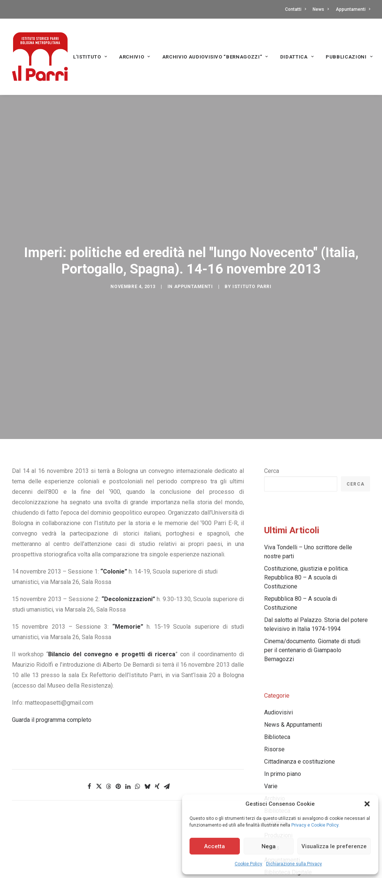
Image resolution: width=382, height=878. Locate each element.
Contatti (295, 9)
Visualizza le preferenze (334, 846)
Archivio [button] (134, 57)
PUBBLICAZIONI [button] (349, 57)
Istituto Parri (251, 254)
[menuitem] (297, 9)
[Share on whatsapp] (137, 721)
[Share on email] (166, 721)
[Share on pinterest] (118, 721)
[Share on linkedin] (127, 721)
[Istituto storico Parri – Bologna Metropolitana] (40, 57)
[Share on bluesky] (147, 721)
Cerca (271, 406)
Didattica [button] (297, 57)
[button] (367, 804)
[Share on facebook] (89, 721)
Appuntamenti (353, 9)
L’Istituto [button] (90, 57)
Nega (269, 846)
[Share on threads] (108, 721)
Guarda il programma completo (51, 654)
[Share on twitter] (98, 721)
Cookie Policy (248, 863)
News (321, 9)
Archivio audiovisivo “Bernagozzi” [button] (215, 57)
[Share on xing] (157, 721)
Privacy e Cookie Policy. (315, 825)
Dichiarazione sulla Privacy (294, 863)
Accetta (214, 846)
